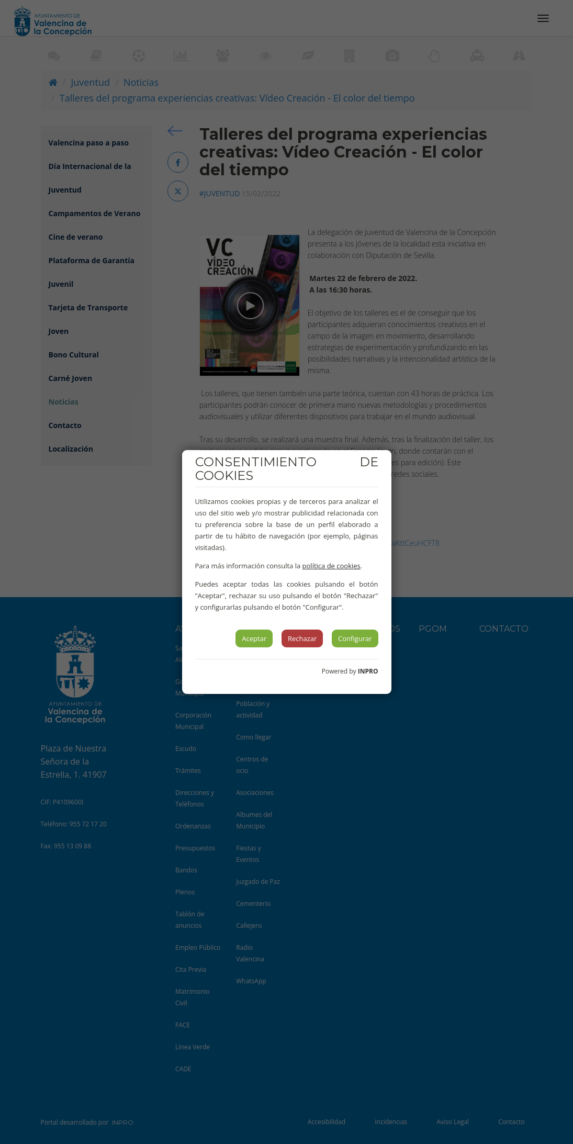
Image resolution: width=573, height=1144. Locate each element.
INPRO (368, 671)
